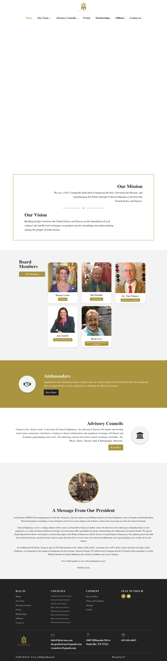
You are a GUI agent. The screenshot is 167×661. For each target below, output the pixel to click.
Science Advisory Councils (60, 600)
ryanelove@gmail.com (63, 648)
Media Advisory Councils (60, 618)
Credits (89, 609)
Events (86, 18)
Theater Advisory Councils (60, 611)
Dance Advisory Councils (60, 615)
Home (29, 18)
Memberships (103, 18)
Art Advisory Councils (59, 603)
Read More (51, 392)
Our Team (43, 18)
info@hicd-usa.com (62, 640)
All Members (32, 273)
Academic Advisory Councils (61, 596)
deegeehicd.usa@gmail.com (66, 644)
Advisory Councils (66, 18)
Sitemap (89, 605)
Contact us (135, 18)
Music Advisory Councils (60, 607)
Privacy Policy (92, 596)
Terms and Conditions (95, 600)
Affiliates (119, 18)
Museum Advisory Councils (61, 622)
